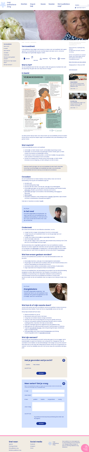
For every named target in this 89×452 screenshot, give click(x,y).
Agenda (11, 444)
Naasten (52, 4)
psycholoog (61, 250)
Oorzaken (6, 52)
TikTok (31, 448)
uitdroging (27, 190)
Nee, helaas (36, 364)
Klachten (24, 4)
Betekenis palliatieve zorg (15, 450)
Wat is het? (6, 46)
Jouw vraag (28, 407)
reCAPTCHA (28, 368)
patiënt (35, 399)
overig (60, 399)
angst (58, 191)
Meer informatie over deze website (77, 62)
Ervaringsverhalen (13, 446)
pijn (49, 186)
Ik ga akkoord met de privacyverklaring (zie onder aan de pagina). (49, 417)
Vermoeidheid (7, 44)
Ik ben (26, 399)
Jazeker (28, 364)
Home (23, 42)
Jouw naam (28, 395)
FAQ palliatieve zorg (13, 448)
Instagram (32, 446)
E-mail (26, 391)
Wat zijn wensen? (8, 64)
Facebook (32, 444)
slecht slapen (28, 195)
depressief (36, 248)
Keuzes (43, 4)
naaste (42, 399)
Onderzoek (6, 55)
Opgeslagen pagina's (81, 7)
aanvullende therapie (35, 328)
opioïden (50, 196)
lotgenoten (49, 331)
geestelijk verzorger (45, 333)
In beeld (6, 48)
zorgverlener (51, 399)
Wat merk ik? (7, 50)
